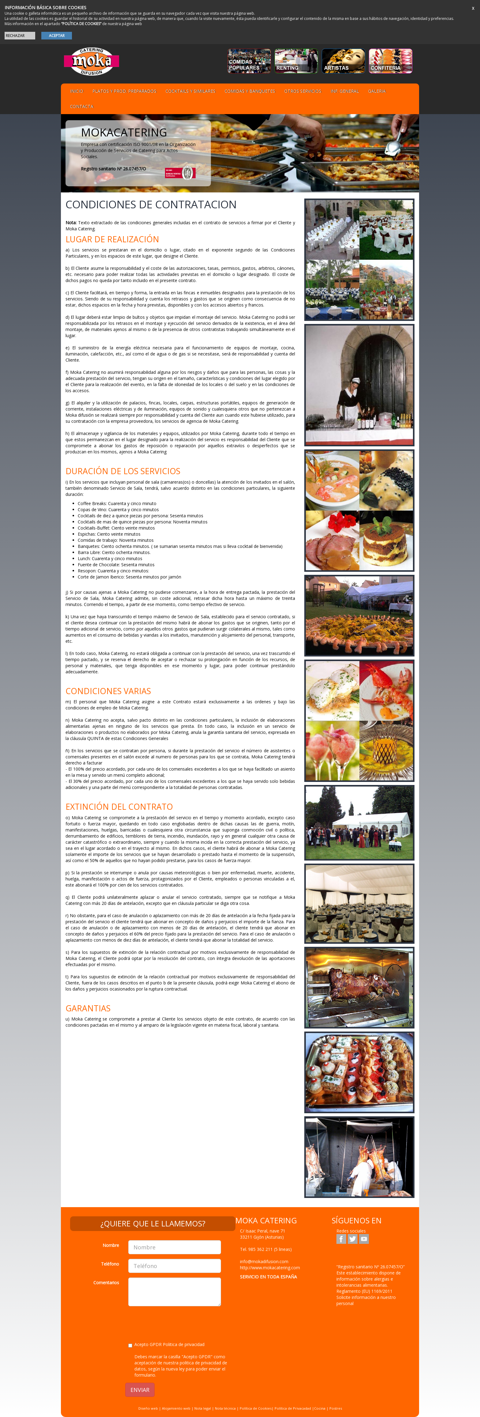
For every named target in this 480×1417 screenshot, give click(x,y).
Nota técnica (225, 1408)
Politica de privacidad (183, 1344)
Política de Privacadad (293, 1408)
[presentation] (174, 1323)
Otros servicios (302, 91)
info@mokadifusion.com (264, 1261)
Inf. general (345, 91)
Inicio (76, 91)
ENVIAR (139, 1389)
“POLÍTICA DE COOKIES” (81, 23)
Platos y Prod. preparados (124, 91)
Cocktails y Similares (191, 91)
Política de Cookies (256, 1408)
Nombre (111, 1245)
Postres (335, 1408)
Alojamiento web (176, 1408)
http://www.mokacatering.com (270, 1267)
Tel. (266, 1249)
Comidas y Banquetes (250, 91)
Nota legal (202, 1408)
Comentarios (106, 1282)
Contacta (81, 106)
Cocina (320, 1408)
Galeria (377, 91)
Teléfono (110, 1264)
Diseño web (148, 1408)
